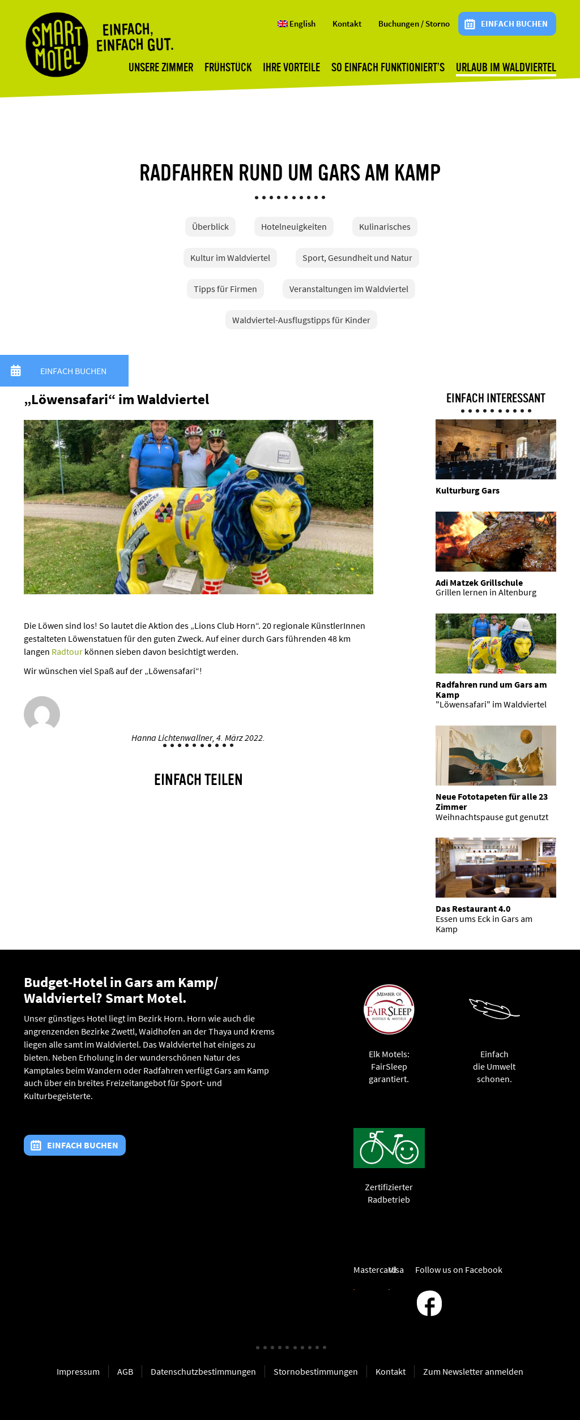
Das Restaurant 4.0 (473, 908)
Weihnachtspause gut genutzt (492, 816)
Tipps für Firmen (225, 288)
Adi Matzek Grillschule (479, 582)
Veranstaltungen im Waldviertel (348, 288)
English (296, 23)
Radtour (67, 651)
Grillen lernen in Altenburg (486, 592)
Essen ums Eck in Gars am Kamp (484, 923)
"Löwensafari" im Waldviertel (491, 704)
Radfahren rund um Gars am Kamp (491, 689)
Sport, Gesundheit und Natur (357, 257)
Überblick (210, 226)
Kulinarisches (385, 226)
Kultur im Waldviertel (230, 257)
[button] (16, 371)
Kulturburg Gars (468, 490)
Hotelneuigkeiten (294, 226)
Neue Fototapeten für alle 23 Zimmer (492, 801)
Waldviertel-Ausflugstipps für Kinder (301, 319)
